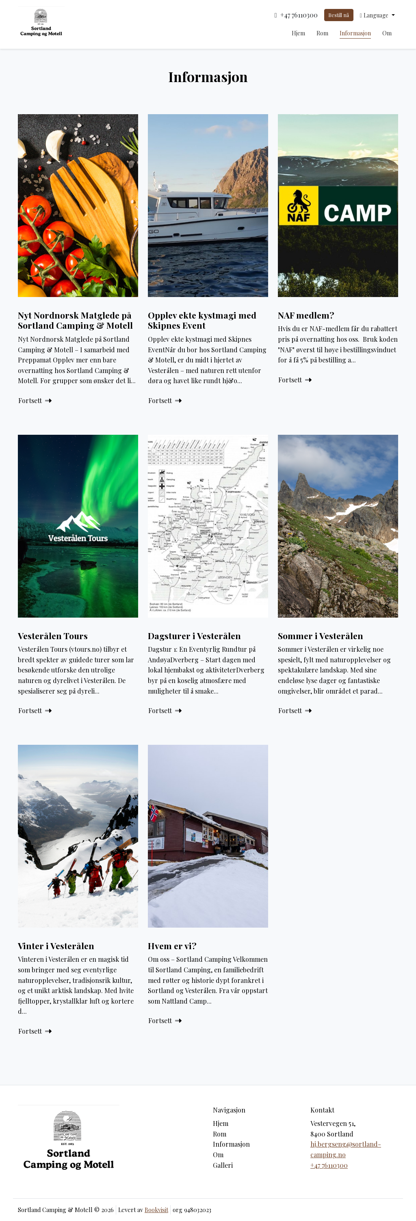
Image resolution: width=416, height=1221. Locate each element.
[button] (377, 15)
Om (387, 33)
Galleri (223, 1165)
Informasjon (355, 33)
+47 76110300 (329, 1165)
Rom (322, 33)
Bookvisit (156, 1210)
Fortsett (35, 400)
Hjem (298, 33)
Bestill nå (338, 14)
